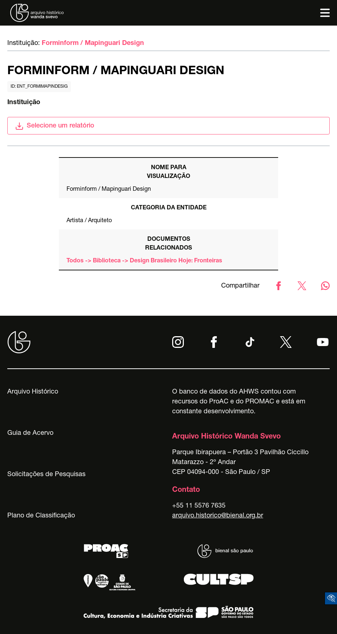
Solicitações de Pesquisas (46, 474)
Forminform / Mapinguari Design (93, 43)
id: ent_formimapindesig (39, 86)
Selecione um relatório (54, 126)
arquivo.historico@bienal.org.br (217, 516)
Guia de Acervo (30, 433)
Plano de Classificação (41, 516)
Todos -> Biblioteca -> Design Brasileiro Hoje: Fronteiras (144, 261)
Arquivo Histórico (32, 392)
